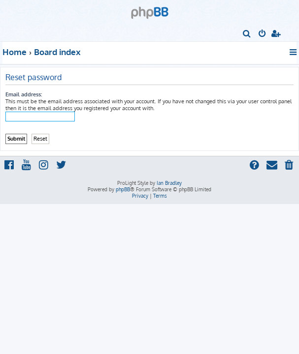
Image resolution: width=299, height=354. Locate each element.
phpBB (123, 189)
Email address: (23, 94)
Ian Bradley (169, 183)
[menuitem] (247, 34)
